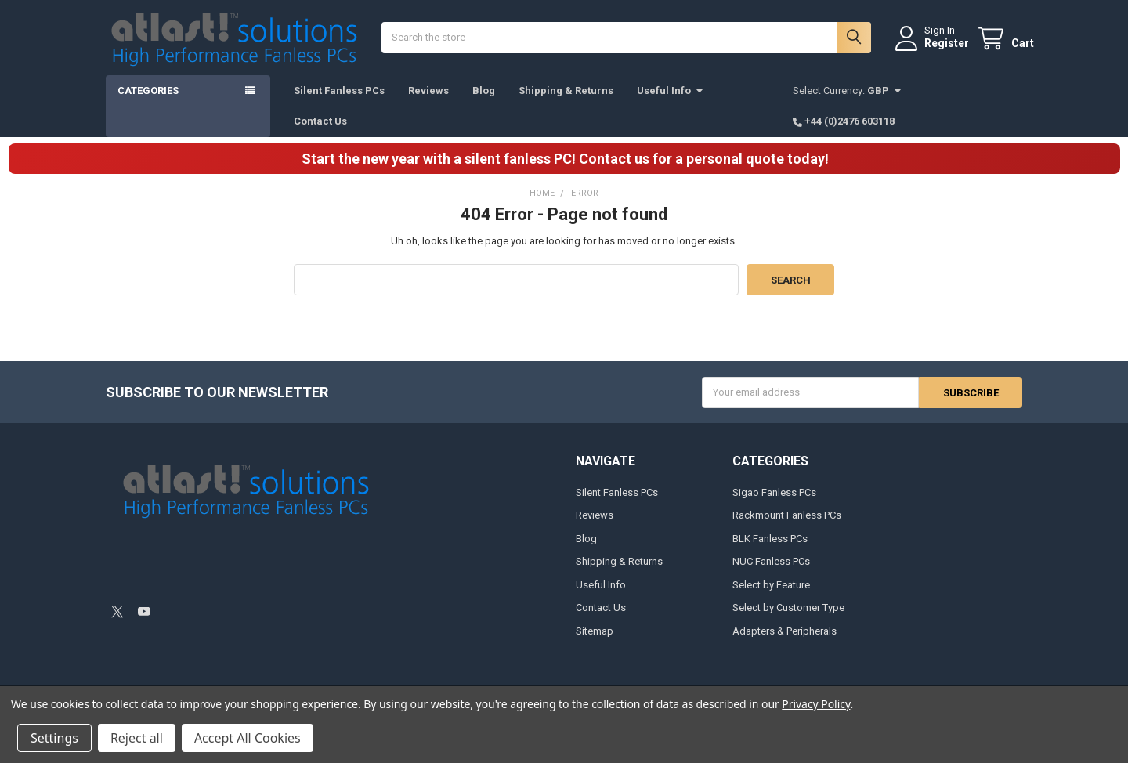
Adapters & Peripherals (784, 643)
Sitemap (594, 643)
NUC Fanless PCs (771, 574)
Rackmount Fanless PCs (786, 527)
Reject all (136, 738)
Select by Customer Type (788, 620)
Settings (54, 738)
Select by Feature (771, 596)
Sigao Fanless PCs (774, 504)
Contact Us (320, 133)
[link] (218, 580)
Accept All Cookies (247, 738)
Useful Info (670, 102)
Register (935, 49)
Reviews (428, 102)
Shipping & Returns (566, 102)
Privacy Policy (816, 703)
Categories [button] (148, 102)
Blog (483, 102)
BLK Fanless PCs (770, 550)
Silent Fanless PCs (339, 102)
